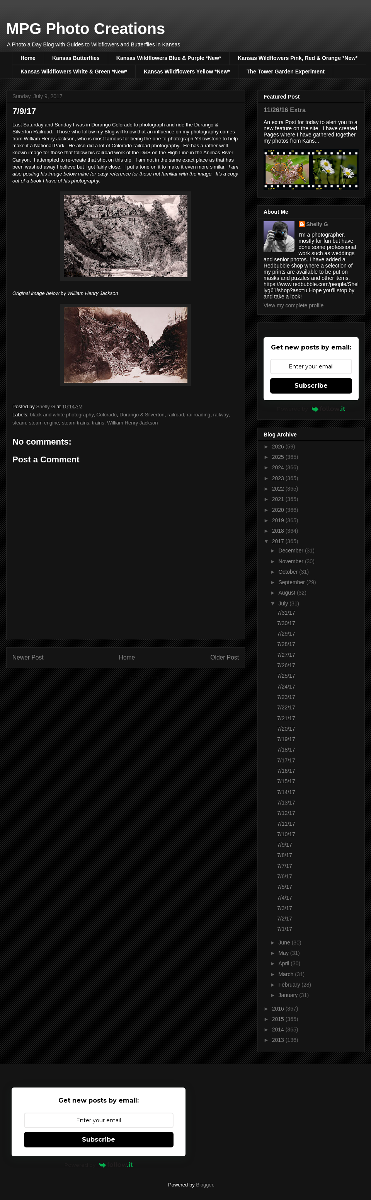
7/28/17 (286, 644)
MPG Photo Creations (85, 28)
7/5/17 (284, 887)
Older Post (224, 657)
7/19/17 (286, 739)
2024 (279, 467)
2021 (279, 499)
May (284, 953)
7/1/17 (284, 929)
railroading (199, 415)
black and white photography (62, 415)
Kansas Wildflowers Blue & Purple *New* (168, 58)
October (288, 572)
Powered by (311, 409)
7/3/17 (284, 908)
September (292, 582)
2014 (279, 1029)
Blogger (204, 1185)
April (284, 963)
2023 (279, 478)
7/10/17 (286, 834)
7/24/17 (286, 687)
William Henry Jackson (132, 423)
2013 (279, 1040)
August (287, 593)
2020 (279, 510)
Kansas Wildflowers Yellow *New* (187, 71)
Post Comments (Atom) (141, 677)
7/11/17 (286, 824)
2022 (279, 489)
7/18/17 (286, 750)
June (284, 942)
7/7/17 (284, 866)
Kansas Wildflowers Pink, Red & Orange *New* (297, 58)
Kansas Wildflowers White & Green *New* (73, 71)
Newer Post (28, 657)
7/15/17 (286, 781)
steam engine (44, 423)
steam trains (75, 423)
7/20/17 (286, 729)
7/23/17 (286, 697)
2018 (279, 531)
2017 (279, 541)
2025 (279, 457)
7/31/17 (286, 613)
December (291, 550)
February (289, 985)
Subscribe (311, 385)
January (288, 995)
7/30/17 (286, 623)
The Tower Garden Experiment (286, 71)
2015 (279, 1019)
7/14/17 (286, 792)
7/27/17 (286, 655)
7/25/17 (286, 676)
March (286, 974)
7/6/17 (284, 876)
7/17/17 (286, 760)
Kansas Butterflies (76, 58)
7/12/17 (286, 813)
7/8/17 (284, 855)
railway (220, 415)
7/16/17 (286, 771)
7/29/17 (286, 634)
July (283, 603)
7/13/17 (286, 802)
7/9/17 (284, 845)
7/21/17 (286, 718)
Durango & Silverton (141, 415)
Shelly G (317, 224)
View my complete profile (293, 305)
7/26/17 (286, 665)
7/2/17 (284, 918)
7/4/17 (284, 898)
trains (98, 423)
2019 (279, 520)
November (291, 561)
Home (28, 58)
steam (19, 423)
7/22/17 (286, 707)
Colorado (106, 415)
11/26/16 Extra (285, 109)
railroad (175, 415)
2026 (279, 446)
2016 (279, 1009)
